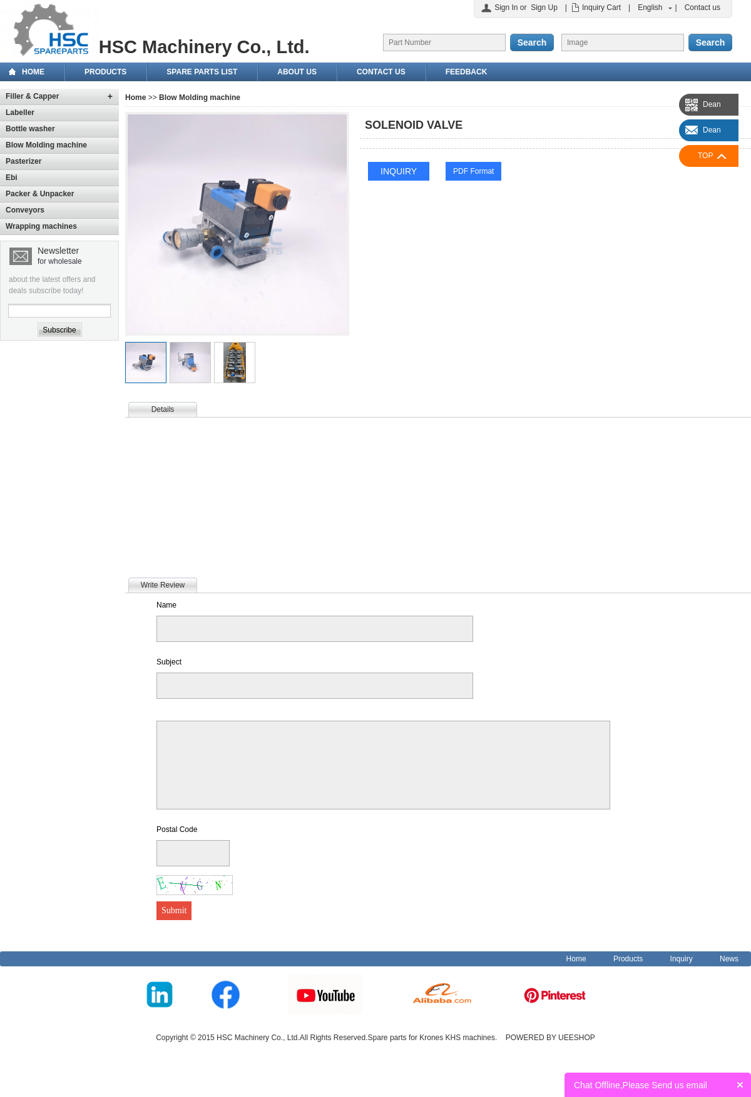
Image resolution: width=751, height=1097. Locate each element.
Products (105, 72)
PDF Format (473, 171)
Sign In (506, 7)
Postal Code (176, 829)
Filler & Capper (32, 96)
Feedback (467, 72)
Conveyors (25, 210)
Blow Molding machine (46, 145)
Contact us (702, 7)
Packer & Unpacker (40, 193)
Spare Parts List (201, 72)
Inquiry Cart (601, 7)
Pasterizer (23, 161)
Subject (168, 662)
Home (33, 72)
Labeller (20, 112)
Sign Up (544, 7)
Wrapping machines (41, 226)
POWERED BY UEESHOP (550, 1037)
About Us (297, 72)
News (729, 958)
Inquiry (681, 958)
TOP (705, 155)
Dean (712, 104)
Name (166, 605)
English (650, 7)
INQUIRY (399, 171)
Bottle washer (30, 128)
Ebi (12, 177)
